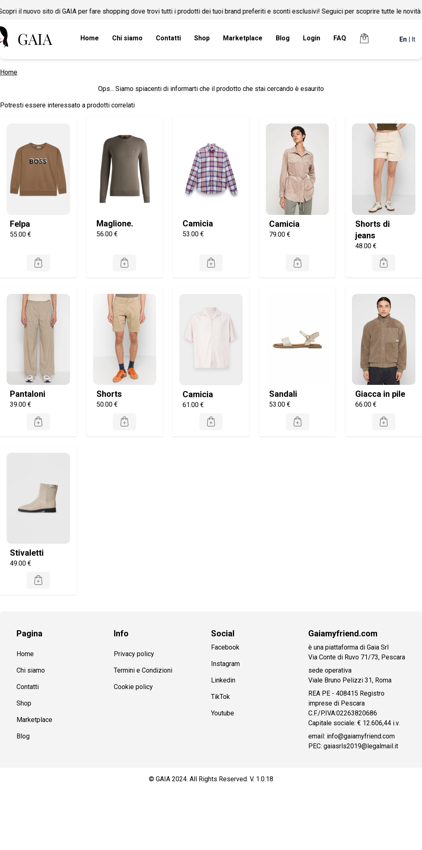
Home (89, 38)
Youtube (222, 713)
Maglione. (114, 223)
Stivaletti (27, 553)
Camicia (198, 223)
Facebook (225, 647)
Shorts (109, 394)
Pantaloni (27, 394)
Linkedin (223, 680)
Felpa (20, 224)
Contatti (168, 38)
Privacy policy (134, 654)
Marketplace (243, 38)
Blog (283, 38)
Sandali (283, 394)
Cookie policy (133, 687)
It (413, 39)
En (403, 39)
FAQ (339, 38)
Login (311, 38)
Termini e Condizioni (143, 670)
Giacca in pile (380, 394)
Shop (202, 38)
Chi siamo (127, 38)
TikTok (220, 697)
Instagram (225, 664)
